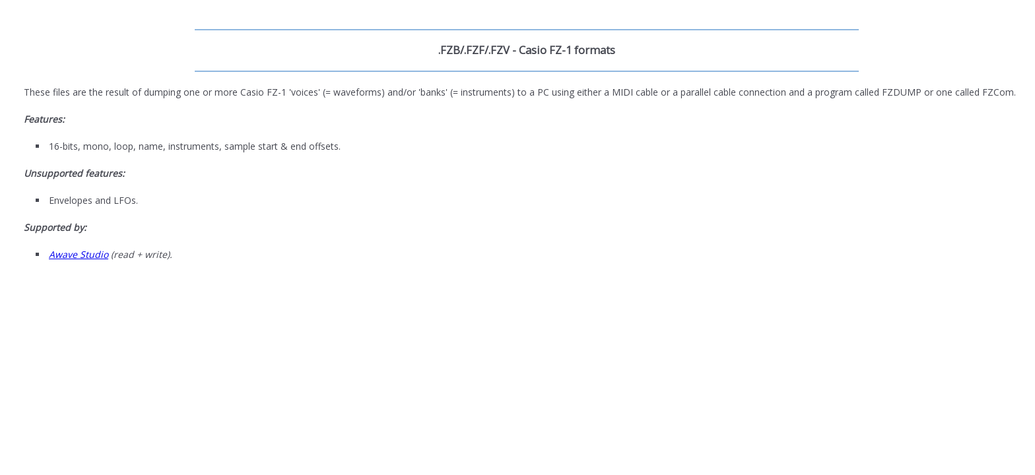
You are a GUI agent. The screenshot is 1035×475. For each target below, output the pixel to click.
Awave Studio (78, 254)
